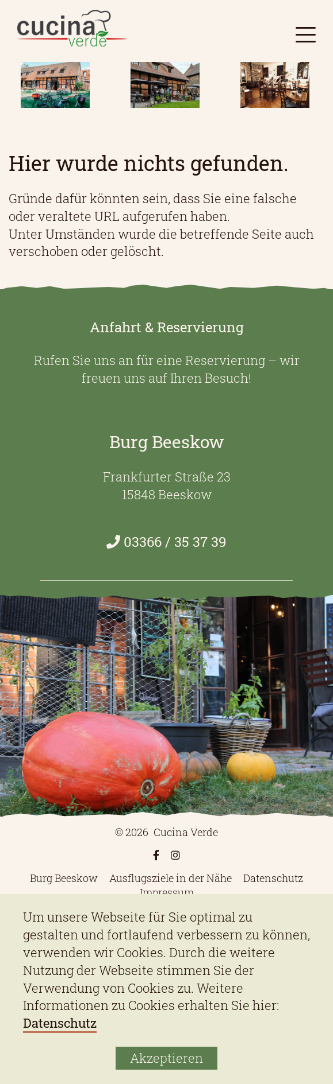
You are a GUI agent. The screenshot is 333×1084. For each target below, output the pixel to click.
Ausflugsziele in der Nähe (170, 878)
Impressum (167, 892)
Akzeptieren (166, 1058)
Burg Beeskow (64, 878)
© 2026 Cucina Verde (166, 832)
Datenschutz (273, 878)
